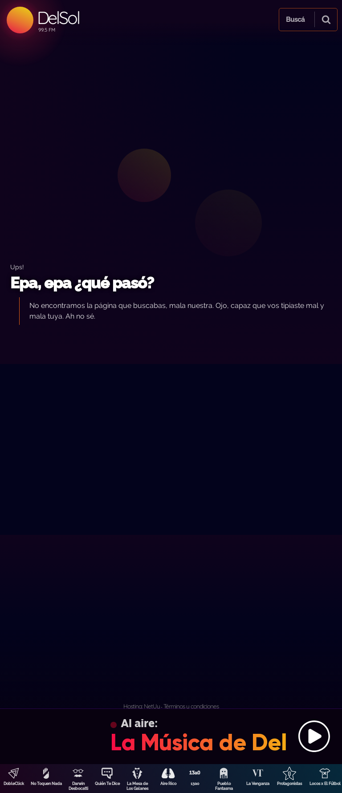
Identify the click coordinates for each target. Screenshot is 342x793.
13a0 (195, 783)
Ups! (17, 267)
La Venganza (257, 783)
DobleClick (14, 783)
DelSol (58, 17)
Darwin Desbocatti (78, 786)
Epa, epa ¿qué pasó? (82, 283)
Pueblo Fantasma (224, 786)
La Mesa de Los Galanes (137, 786)
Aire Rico (168, 783)
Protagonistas (289, 783)
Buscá (295, 20)
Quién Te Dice (107, 783)
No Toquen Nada (46, 783)
